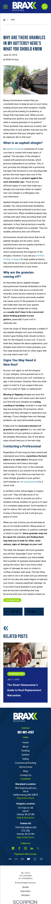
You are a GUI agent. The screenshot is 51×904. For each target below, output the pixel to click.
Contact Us (25, 775)
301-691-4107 (25, 732)
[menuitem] (25, 887)
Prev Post (13, 611)
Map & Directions (25, 798)
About (25, 746)
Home (25, 742)
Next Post (34, 611)
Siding (25, 758)
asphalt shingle (13, 149)
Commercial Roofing (25, 762)
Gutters (25, 754)
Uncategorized (12, 600)
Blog (25, 771)
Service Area (25, 767)
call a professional (29, 481)
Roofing (25, 750)
